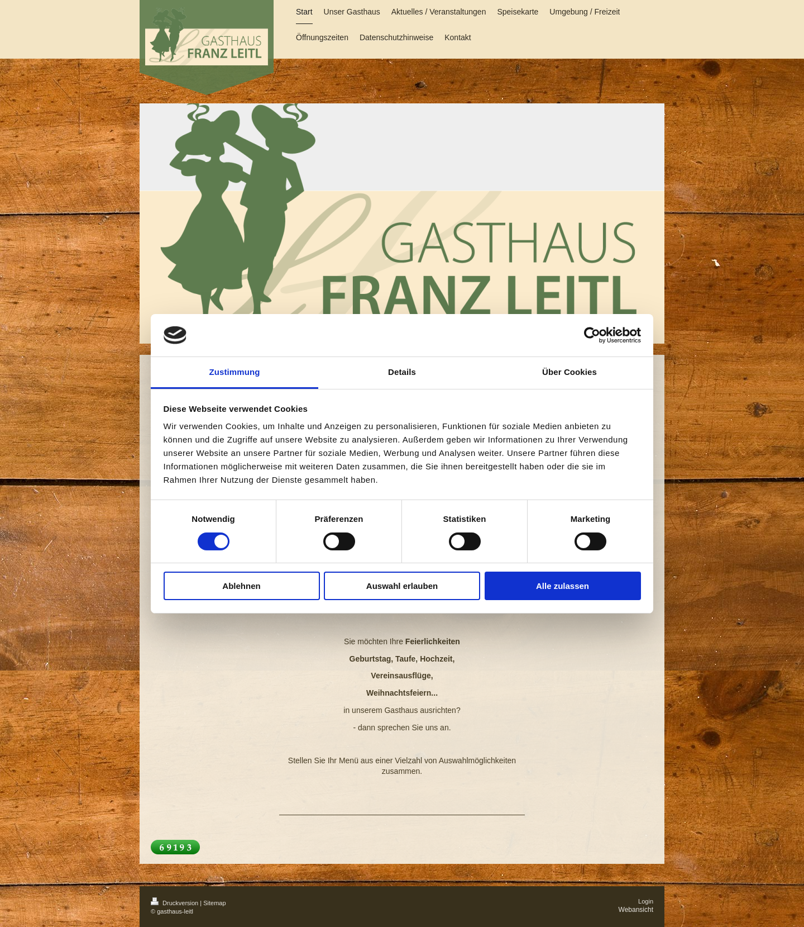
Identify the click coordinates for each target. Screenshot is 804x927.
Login (645, 901)
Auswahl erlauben (402, 586)
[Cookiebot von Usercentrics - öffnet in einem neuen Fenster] (592, 335)
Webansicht (636, 910)
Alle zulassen (562, 586)
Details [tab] (402, 372)
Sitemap (214, 903)
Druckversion (175, 903)
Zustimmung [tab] (234, 372)
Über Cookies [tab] (569, 372)
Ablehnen (241, 586)
